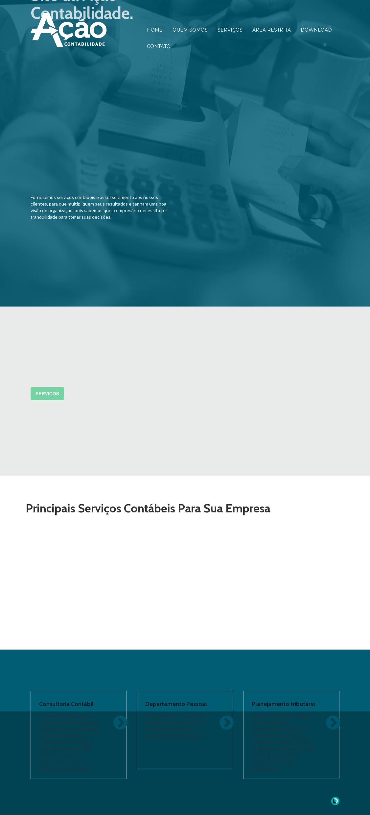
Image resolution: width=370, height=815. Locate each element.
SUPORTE (211, 399)
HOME (155, 30)
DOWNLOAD (316, 30)
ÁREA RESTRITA (271, 30)
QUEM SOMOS (190, 30)
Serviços (47, 485)
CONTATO (159, 46)
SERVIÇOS (230, 30)
